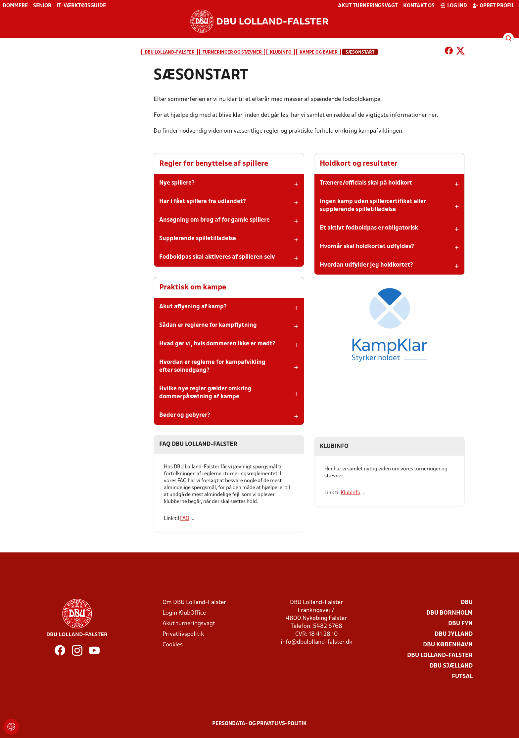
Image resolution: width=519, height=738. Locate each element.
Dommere (15, 6)
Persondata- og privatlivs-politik (259, 723)
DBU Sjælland (451, 666)
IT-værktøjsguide (81, 6)
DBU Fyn (460, 624)
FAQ (184, 528)
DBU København (448, 645)
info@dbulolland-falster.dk (316, 642)
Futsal (462, 676)
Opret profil (493, 6)
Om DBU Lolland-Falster (194, 602)
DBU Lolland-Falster (170, 52)
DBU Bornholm (449, 613)
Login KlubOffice (184, 613)
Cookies (173, 645)
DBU (467, 602)
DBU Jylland (454, 634)
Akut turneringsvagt (368, 6)
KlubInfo (281, 52)
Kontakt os (419, 6)
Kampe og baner (319, 52)
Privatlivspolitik (183, 634)
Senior (42, 6)
